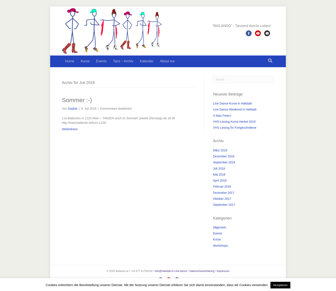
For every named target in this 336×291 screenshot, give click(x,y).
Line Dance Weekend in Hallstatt (234, 109)
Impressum (223, 271)
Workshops (220, 245)
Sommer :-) (77, 100)
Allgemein (219, 227)
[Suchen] (270, 60)
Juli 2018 (219, 168)
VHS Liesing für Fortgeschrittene (234, 127)
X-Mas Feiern (222, 115)
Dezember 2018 (223, 156)
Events (101, 61)
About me (167, 61)
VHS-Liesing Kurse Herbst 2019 (234, 121)
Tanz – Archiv (123, 61)
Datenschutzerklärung (201, 271)
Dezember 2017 (223, 192)
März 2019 (220, 150)
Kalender (147, 61)
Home (69, 61)
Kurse (85, 61)
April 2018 (219, 180)
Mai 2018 (219, 174)
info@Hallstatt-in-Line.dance (171, 271)
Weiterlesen (70, 129)
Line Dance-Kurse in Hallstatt (232, 103)
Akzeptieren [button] (280, 285)
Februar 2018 (222, 186)
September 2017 (224, 204)
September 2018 (224, 162)
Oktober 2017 (222, 198)
